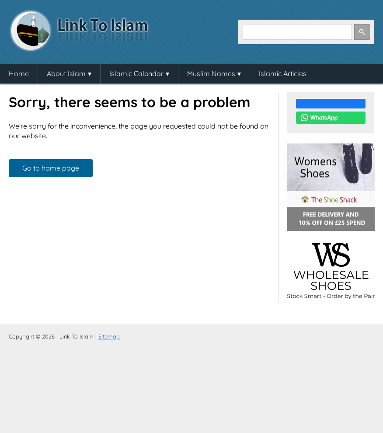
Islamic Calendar (136, 73)
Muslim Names (211, 73)
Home (19, 73)
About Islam (66, 73)
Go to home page (50, 168)
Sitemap (109, 336)
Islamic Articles (282, 73)
